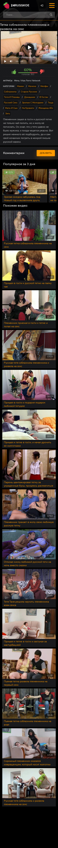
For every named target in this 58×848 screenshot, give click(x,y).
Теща (50, 102)
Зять (7, 113)
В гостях (44, 97)
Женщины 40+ (46, 108)
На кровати (28, 108)
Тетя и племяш (12, 97)
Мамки (20, 86)
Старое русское (29, 91)
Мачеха (32, 86)
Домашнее (29, 97)
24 (20, 5)
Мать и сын (11, 108)
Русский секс (10, 102)
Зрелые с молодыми (32, 102)
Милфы (44, 86)
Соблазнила (10, 91)
